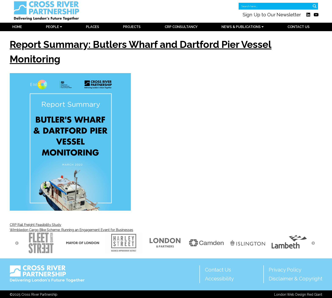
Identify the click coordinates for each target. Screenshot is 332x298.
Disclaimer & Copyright (295, 279)
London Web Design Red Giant (298, 294)
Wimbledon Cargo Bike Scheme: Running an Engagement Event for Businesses (71, 230)
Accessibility (219, 279)
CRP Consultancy (181, 27)
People (54, 27)
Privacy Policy (285, 270)
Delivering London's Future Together (47, 273)
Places (92, 27)
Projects (132, 27)
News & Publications (242, 27)
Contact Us (299, 27)
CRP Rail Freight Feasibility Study (35, 225)
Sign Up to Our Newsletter (272, 14)
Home (17, 27)
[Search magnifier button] (315, 6)
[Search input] (275, 6)
